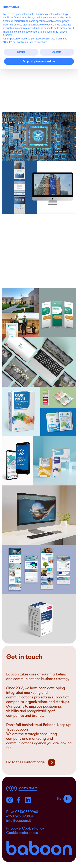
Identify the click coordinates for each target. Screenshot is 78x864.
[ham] (68, 10)
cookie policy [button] (61, 815)
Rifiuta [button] (21, 846)
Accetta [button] (56, 846)
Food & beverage (22, 28)
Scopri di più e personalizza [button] (38, 855)
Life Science (55, 28)
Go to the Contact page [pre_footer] (30, 762)
